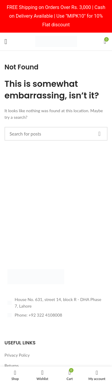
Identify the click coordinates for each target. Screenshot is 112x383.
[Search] (56, 134)
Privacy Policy (17, 355)
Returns (11, 365)
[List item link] (56, 315)
